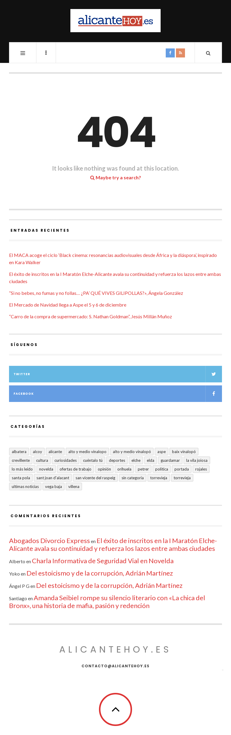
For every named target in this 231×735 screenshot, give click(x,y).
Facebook (118, 393)
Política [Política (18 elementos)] (161, 469)
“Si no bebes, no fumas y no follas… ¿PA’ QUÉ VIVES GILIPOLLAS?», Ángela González (96, 293)
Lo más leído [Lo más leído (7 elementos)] (22, 469)
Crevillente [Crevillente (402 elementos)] (21, 460)
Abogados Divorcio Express (49, 540)
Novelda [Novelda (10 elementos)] (46, 469)
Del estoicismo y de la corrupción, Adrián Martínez (99, 573)
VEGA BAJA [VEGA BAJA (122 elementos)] (53, 486)
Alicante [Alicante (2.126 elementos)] (55, 451)
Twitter (118, 374)
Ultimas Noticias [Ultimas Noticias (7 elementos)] (25, 486)
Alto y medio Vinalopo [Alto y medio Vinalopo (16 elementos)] (87, 451)
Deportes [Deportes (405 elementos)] (117, 460)
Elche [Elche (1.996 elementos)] (135, 460)
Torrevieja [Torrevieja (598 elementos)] (158, 477)
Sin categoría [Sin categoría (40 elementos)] (133, 477)
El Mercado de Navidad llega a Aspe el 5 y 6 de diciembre (67, 304)
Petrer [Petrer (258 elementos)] (143, 469)
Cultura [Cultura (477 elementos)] (42, 460)
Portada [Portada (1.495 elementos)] (181, 469)
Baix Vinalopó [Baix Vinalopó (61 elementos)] (184, 451)
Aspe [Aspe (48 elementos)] (161, 451)
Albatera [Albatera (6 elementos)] (19, 451)
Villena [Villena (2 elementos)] (73, 486)
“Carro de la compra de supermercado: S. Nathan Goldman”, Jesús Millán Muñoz (90, 316)
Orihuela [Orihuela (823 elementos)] (124, 469)
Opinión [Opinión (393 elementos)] (104, 469)
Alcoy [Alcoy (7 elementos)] (37, 451)
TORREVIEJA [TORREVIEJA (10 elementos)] (182, 477)
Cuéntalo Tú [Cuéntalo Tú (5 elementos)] (93, 460)
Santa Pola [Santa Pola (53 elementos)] (21, 477)
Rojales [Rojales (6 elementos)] (201, 469)
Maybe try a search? (115, 177)
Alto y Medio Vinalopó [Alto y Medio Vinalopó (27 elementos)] (132, 451)
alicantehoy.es (115, 649)
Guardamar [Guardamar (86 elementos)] (170, 460)
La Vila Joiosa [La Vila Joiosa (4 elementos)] (197, 460)
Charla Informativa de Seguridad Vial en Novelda (103, 561)
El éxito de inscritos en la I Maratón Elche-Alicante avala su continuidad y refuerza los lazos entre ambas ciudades (113, 544)
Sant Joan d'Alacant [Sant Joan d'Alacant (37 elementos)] (52, 477)
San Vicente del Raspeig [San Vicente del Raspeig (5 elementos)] (95, 477)
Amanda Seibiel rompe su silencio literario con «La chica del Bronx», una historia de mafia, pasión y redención (107, 602)
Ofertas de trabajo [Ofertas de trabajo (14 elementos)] (75, 469)
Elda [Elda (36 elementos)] (150, 460)
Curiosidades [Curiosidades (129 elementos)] (65, 460)
